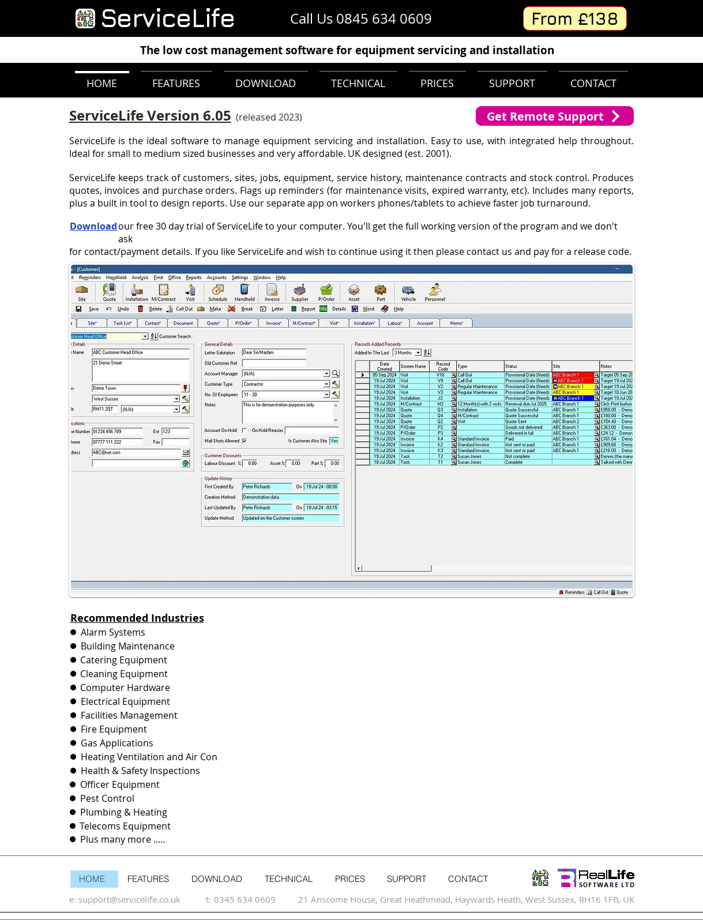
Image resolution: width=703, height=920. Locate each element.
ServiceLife (167, 17)
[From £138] (575, 18)
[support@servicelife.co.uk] (141, 898)
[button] (351, 430)
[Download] (101, 225)
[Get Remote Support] (555, 116)
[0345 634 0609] (252, 898)
